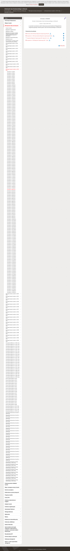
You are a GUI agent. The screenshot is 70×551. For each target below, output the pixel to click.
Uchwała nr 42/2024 (11, 131)
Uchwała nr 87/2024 (11, 198)
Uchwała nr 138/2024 (11, 274)
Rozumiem (41, 4)
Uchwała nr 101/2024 (11, 219)
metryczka (62, 44)
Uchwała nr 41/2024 (11, 129)
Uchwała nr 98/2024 (11, 214)
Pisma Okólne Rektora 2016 (11, 393)
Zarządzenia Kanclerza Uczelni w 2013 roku (12, 445)
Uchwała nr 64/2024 (11, 164)
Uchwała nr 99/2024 (11, 216)
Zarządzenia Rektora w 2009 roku (12, 369)
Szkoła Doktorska (9, 523)
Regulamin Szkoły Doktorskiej (12, 36)
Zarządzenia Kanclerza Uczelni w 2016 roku (12, 437)
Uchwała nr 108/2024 (11, 229)
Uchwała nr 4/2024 (11, 74)
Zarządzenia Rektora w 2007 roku (12, 372)
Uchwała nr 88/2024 (11, 200)
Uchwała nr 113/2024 (11, 237)
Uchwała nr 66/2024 (11, 167)
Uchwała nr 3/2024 (11, 73)
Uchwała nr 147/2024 (11, 287)
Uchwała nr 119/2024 (11, 246)
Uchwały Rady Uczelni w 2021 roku (12, 55)
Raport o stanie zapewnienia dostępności (11, 540)
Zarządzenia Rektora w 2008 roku (12, 370)
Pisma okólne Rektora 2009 (11, 403)
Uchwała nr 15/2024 (11, 91)
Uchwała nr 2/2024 (11, 71)
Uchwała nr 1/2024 (11, 70)
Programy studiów (9, 493)
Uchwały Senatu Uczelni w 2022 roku (12, 295)
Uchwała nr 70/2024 (11, 173)
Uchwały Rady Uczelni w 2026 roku (12, 42)
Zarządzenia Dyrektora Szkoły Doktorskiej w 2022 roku (12, 471)
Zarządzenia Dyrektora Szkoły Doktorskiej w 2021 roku (12, 474)
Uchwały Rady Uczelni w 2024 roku (12, 47)
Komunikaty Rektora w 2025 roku (12, 404)
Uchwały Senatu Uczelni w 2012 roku (12, 321)
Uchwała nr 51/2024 (11, 144)
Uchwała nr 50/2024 (11, 143)
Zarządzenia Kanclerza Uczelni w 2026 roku (12, 412)
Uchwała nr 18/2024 (11, 95)
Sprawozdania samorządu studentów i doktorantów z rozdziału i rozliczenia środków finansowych (11, 528)
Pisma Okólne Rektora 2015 (11, 395)
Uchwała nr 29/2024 (11, 112)
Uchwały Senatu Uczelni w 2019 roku (12, 303)
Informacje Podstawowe (10, 19)
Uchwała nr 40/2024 (11, 128)
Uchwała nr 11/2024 (11, 85)
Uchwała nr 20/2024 (11, 98)
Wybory (6, 515)
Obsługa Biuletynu (9, 510)
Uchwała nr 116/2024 (11, 241)
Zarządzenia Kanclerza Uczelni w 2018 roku (12, 432)
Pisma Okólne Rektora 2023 (11, 382)
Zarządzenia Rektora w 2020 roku (12, 351)
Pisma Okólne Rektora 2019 (11, 388)
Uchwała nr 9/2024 (11, 82)
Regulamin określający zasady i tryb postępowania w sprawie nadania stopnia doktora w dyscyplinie (12, 33)
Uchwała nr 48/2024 (11, 140)
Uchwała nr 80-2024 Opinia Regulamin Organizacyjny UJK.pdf (38, 32)
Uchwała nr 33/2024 (11, 118)
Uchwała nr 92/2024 (11, 205)
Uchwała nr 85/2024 (11, 195)
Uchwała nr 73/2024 (11, 177)
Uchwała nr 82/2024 (11, 191)
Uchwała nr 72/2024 (11, 176)
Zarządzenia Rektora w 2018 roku (12, 354)
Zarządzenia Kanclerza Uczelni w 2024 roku (12, 417)
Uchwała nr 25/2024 (11, 106)
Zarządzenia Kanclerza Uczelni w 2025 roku (12, 414)
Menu (6, 16)
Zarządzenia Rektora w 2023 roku (12, 346)
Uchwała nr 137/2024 (11, 272)
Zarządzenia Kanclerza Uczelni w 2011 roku (12, 450)
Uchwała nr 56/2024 (11, 152)
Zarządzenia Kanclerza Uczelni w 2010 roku (12, 453)
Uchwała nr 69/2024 (11, 171)
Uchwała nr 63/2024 (11, 162)
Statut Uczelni (9, 26)
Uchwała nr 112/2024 (11, 235)
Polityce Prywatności (34, 4)
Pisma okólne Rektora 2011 (11, 401)
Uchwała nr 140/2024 (11, 277)
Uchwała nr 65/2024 (11, 165)
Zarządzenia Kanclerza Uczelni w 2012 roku (12, 448)
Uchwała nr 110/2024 (11, 232)
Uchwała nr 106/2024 (11, 226)
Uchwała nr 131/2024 (11, 264)
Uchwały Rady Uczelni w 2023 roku (12, 50)
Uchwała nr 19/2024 (11, 97)
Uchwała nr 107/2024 (11, 228)
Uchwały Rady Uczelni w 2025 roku (12, 45)
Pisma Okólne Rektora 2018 (11, 390)
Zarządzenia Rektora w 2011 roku (12, 365)
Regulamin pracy (9, 37)
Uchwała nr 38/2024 (11, 125)
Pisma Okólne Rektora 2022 (11, 383)
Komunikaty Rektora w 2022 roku (12, 406)
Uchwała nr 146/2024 (11, 286)
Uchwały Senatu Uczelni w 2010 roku (12, 326)
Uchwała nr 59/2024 (11, 156)
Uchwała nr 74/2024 (11, 179)
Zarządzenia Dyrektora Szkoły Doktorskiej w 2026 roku (12, 461)
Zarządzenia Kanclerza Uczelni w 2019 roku (12, 430)
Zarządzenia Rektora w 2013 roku (12, 362)
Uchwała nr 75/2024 (11, 180)
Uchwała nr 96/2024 (11, 211)
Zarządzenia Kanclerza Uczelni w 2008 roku (12, 458)
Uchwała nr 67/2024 (11, 168)
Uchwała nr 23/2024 (11, 103)
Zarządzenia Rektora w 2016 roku (12, 357)
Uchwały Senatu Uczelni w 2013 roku (12, 319)
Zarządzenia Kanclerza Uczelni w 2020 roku (12, 427)
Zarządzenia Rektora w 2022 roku (12, 348)
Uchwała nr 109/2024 (11, 231)
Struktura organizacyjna (10, 505)
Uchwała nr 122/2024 (11, 250)
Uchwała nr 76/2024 (11, 182)
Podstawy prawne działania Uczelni (11, 482)
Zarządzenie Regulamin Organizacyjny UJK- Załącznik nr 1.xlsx (38, 36)
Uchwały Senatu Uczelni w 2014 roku (12, 316)
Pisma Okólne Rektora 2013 (11, 398)
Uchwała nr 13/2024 (11, 88)
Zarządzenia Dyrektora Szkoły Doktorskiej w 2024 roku (12, 466)
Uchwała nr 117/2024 (11, 243)
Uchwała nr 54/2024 (11, 149)
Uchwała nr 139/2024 (11, 275)
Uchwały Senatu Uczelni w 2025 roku (12, 66)
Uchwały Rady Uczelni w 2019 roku (12, 60)
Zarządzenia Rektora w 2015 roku (12, 359)
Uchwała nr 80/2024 (8, 12)
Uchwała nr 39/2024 (11, 127)
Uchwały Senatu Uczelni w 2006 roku (12, 337)
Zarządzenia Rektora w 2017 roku (12, 356)
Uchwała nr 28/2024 (11, 110)
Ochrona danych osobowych (11, 535)
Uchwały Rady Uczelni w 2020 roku (12, 58)
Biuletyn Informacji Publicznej (19, 10)
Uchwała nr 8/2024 (11, 80)
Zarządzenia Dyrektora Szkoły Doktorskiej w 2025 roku (12, 463)
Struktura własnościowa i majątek (10, 499)
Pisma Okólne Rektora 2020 (11, 386)
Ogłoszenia (7, 513)
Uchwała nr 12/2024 (11, 86)
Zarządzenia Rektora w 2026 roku (12, 341)
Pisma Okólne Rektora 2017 (11, 391)
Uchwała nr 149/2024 (11, 290)
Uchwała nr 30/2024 (11, 113)
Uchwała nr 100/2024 (11, 217)
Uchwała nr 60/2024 (11, 158)
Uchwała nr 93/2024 (11, 207)
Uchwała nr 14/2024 (11, 89)
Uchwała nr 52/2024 (11, 146)
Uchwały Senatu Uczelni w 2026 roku (12, 63)
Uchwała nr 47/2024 (11, 138)
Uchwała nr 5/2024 (11, 76)
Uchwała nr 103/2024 (11, 222)
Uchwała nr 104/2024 (11, 223)
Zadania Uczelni (8, 502)
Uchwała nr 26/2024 (11, 107)
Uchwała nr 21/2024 (11, 100)
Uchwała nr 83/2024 (11, 192)
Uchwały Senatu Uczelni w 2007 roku (12, 334)
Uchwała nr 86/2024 (11, 197)
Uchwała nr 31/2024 (11, 115)
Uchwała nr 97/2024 (11, 213)
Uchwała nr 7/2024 (11, 79)
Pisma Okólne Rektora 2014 (11, 396)
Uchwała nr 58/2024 (11, 155)
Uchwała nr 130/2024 (11, 262)
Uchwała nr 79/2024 (11, 186)
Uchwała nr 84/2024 (11, 194)
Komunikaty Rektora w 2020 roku (12, 409)
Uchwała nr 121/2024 (11, 249)
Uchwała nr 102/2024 (11, 220)
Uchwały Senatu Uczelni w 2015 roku (12, 313)
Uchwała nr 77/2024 (11, 183)
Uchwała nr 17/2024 (11, 94)
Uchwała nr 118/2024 (11, 244)
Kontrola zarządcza (9, 488)
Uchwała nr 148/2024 (11, 289)
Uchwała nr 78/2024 (11, 185)
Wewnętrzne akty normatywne (35, 10)
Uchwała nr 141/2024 (11, 278)
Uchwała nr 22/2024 (11, 101)
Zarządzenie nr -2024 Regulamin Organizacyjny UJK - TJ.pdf (37, 38)
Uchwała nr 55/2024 (11, 150)
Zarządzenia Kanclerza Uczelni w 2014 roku (12, 443)
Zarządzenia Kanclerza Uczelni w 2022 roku (12, 422)
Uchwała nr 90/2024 (11, 202)
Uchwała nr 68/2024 (11, 170)
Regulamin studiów (9, 30)
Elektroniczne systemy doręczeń (12, 491)
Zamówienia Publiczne (10, 507)
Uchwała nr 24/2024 (11, 104)
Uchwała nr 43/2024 (11, 132)
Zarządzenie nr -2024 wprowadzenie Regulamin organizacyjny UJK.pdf (39, 34)
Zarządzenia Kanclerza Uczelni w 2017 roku (12, 435)
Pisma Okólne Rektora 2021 (11, 385)
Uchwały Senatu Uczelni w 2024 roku (52, 10)
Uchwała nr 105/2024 (11, 225)
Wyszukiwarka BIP (9, 532)
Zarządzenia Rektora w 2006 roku (12, 374)
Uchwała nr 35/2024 (11, 121)
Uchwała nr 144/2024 (11, 283)
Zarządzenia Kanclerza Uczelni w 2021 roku (12, 424)
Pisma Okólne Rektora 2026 (11, 377)
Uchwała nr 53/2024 (11, 147)
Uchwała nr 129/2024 (11, 261)
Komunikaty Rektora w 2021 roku (12, 408)
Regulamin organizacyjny (11, 28)
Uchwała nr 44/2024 (11, 134)
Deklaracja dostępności (10, 537)
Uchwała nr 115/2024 (11, 240)
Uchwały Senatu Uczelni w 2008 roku (12, 332)
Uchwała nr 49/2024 (11, 141)
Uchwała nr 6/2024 (11, 77)
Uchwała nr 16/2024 (11, 92)
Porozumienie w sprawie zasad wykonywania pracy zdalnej (12, 40)
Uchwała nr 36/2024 (11, 122)
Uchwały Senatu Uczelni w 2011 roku (12, 324)
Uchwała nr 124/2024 (11, 253)
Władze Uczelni (8, 21)
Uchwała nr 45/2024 (11, 135)
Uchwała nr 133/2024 (11, 267)
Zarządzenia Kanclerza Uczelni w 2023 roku (12, 419)
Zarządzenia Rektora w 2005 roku (12, 375)
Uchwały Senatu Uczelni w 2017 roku (12, 308)
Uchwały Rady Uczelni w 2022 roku (12, 53)
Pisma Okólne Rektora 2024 (11, 380)
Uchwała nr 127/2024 (11, 258)
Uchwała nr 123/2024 (11, 252)
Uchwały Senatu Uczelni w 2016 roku (12, 311)
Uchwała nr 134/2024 (11, 268)
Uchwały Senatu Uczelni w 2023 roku (12, 293)
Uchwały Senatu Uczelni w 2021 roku (12, 298)
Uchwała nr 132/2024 (11, 265)
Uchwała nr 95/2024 (11, 210)
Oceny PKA (7, 496)
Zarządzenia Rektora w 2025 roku (12, 343)
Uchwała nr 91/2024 (11, 204)
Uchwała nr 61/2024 (11, 159)
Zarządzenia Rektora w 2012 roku (12, 364)
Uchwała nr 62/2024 (11, 161)
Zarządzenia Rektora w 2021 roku (12, 349)
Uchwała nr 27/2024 (11, 109)
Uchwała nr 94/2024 (11, 208)
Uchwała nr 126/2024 (11, 256)
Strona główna (7, 10)
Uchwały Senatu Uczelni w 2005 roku (12, 339)
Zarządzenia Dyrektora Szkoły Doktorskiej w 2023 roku (12, 469)
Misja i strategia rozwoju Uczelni (12, 485)
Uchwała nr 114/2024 (11, 238)
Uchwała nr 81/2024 (11, 189)
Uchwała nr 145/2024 (11, 284)
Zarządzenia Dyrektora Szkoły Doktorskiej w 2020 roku (12, 476)
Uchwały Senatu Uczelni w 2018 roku (12, 306)
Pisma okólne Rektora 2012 (11, 399)
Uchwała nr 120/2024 (11, 247)
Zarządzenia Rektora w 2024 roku (12, 344)
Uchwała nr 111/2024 (11, 234)
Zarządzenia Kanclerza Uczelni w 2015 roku (12, 440)
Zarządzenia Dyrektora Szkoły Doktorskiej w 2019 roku (12, 479)
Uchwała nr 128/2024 (11, 259)
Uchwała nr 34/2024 (11, 119)
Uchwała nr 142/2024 (11, 280)
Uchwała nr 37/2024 (11, 124)
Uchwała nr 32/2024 (11, 116)
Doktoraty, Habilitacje (9, 520)
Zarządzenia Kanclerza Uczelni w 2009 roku (12, 456)
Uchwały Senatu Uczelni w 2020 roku (12, 300)
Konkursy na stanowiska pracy (11, 518)
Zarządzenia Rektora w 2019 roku (12, 352)
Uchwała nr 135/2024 (11, 270)
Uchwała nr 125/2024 (11, 255)
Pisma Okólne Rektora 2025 (11, 378)
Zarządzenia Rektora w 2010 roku (12, 367)
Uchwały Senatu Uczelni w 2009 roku (12, 329)
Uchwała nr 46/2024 (11, 137)
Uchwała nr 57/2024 (11, 153)
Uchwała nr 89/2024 (11, 201)
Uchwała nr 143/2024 (11, 281)
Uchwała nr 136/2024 (11, 271)
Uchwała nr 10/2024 (11, 83)
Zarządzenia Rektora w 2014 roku (12, 361)
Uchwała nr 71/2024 (11, 174)
